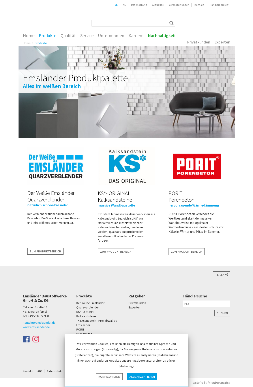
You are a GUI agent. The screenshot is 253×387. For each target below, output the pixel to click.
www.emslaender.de (36, 327)
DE (116, 4)
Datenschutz (139, 4)
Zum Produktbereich (45, 251)
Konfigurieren (109, 377)
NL (124, 4)
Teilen (221, 275)
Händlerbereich (220, 4)
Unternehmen (111, 35)
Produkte (47, 35)
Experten (222, 42)
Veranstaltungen (179, 4)
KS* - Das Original (226, 23)
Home (28, 35)
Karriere (136, 35)
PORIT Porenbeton (212, 23)
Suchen (222, 313)
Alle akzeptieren (142, 377)
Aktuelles (158, 4)
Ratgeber (137, 296)
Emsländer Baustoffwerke (41, 17)
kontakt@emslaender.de (39, 323)
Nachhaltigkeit (162, 35)
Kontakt (199, 4)
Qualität (68, 35)
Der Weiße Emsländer (194, 23)
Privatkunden (198, 42)
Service (87, 35)
